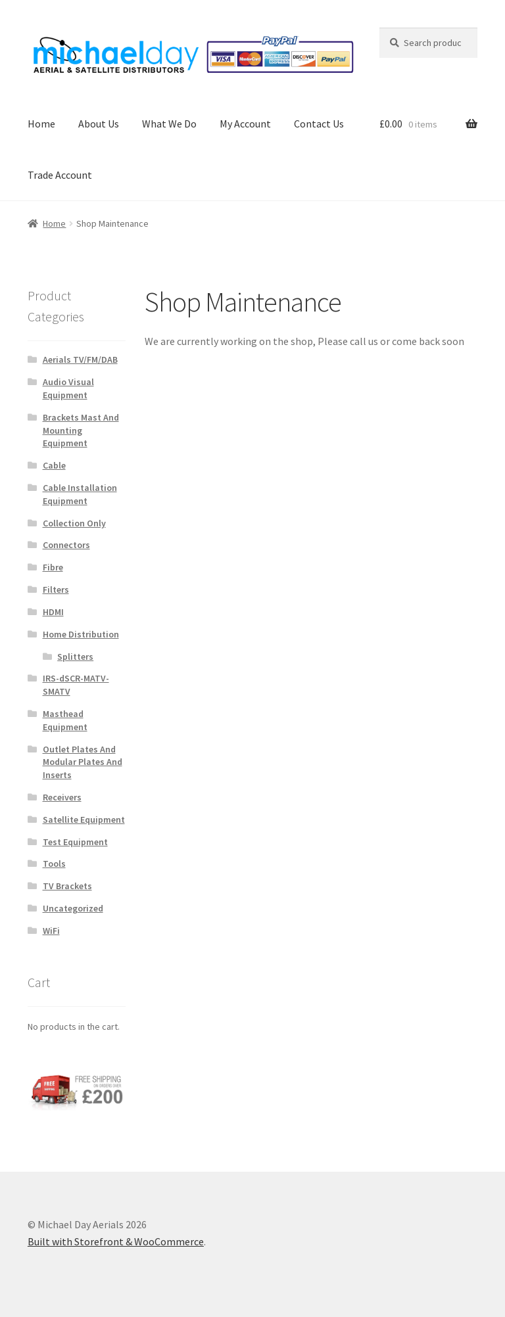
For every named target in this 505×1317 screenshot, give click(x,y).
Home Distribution (81, 634)
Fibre (53, 567)
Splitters (75, 656)
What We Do (169, 123)
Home (41, 123)
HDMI (53, 612)
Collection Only (74, 523)
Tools (54, 863)
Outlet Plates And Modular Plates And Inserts (82, 762)
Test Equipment (75, 842)
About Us (98, 123)
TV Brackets (67, 886)
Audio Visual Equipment (68, 388)
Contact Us (319, 123)
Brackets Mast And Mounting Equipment (81, 430)
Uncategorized (73, 908)
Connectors (66, 545)
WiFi (51, 930)
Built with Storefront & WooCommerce (116, 1241)
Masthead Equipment (65, 720)
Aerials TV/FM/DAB (80, 359)
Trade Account (60, 174)
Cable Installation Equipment (80, 494)
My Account (245, 123)
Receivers (62, 797)
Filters (56, 589)
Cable (54, 465)
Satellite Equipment (84, 819)
